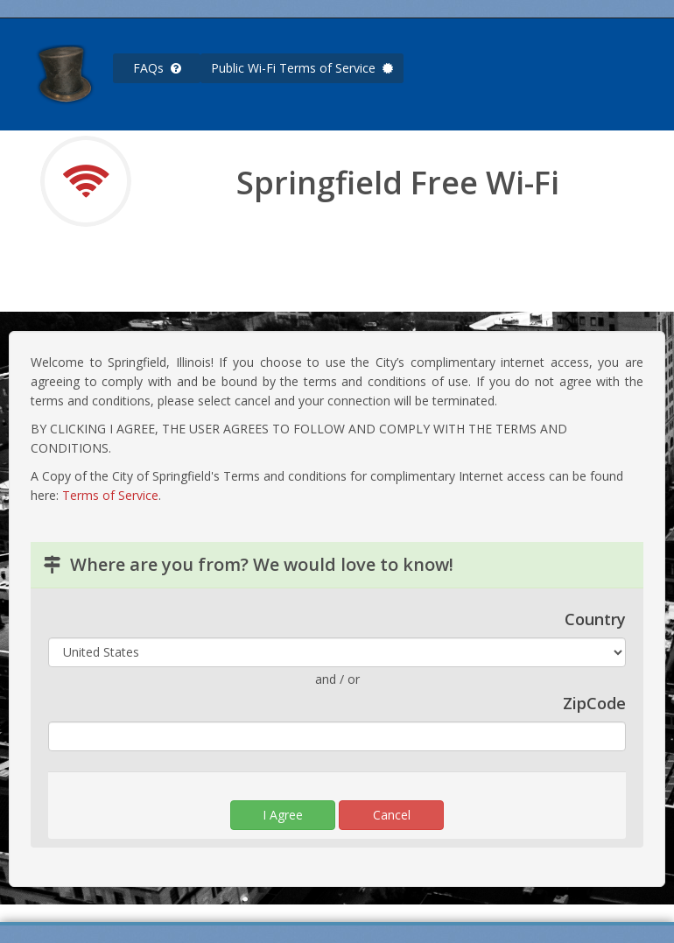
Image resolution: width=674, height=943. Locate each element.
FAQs (157, 68)
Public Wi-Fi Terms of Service (302, 68)
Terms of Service (110, 495)
